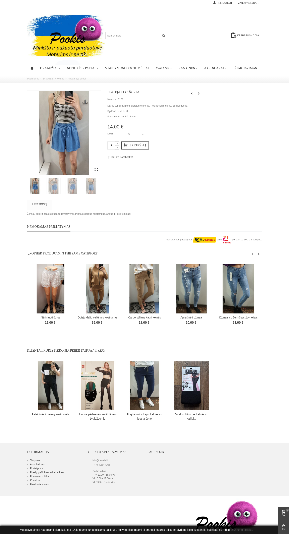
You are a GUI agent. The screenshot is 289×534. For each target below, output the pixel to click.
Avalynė (162, 68)
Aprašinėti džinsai (191, 317)
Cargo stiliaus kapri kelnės (144, 317)
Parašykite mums (39, 484)
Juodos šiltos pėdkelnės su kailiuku (191, 416)
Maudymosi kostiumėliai (127, 68)
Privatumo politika (39, 476)
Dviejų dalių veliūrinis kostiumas (97, 317)
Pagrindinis (33, 78)
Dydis (110, 133)
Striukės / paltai (81, 68)
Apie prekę (39, 204)
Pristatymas (36, 468)
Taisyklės (35, 460)
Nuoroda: (112, 99)
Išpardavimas (245, 68)
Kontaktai (35, 480)
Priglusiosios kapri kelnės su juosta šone (144, 416)
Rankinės (186, 68)
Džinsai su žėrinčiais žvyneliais (238, 317)
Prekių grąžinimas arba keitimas (47, 472)
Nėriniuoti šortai (50, 317)
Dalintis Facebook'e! (122, 157)
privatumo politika (241, 529)
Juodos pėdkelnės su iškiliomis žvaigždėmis (97, 416)
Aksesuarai (214, 68)
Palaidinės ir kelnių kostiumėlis (51, 414)
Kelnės (60, 78)
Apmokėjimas (37, 464)
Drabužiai (49, 68)
